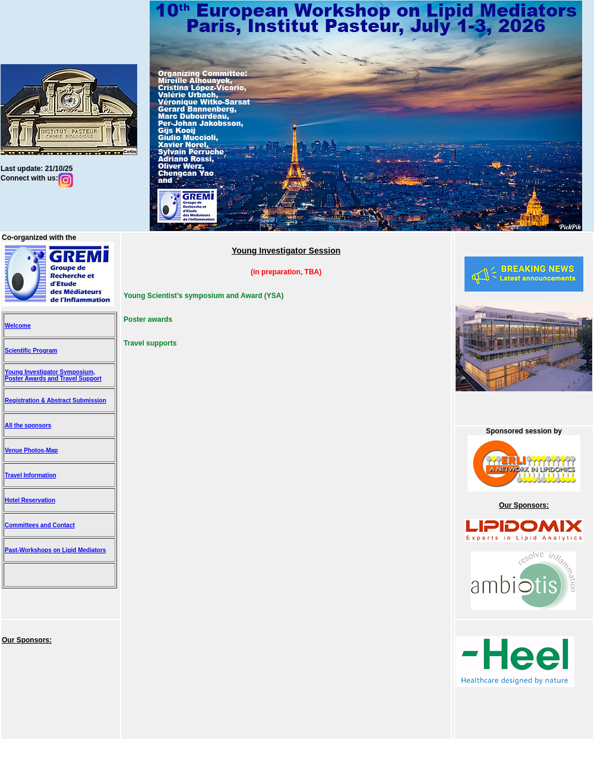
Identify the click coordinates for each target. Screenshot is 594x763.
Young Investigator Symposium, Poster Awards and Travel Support (53, 375)
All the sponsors (28, 425)
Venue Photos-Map (31, 450)
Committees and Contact (40, 525)
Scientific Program (31, 350)
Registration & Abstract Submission (55, 400)
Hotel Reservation (30, 500)
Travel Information (30, 475)
